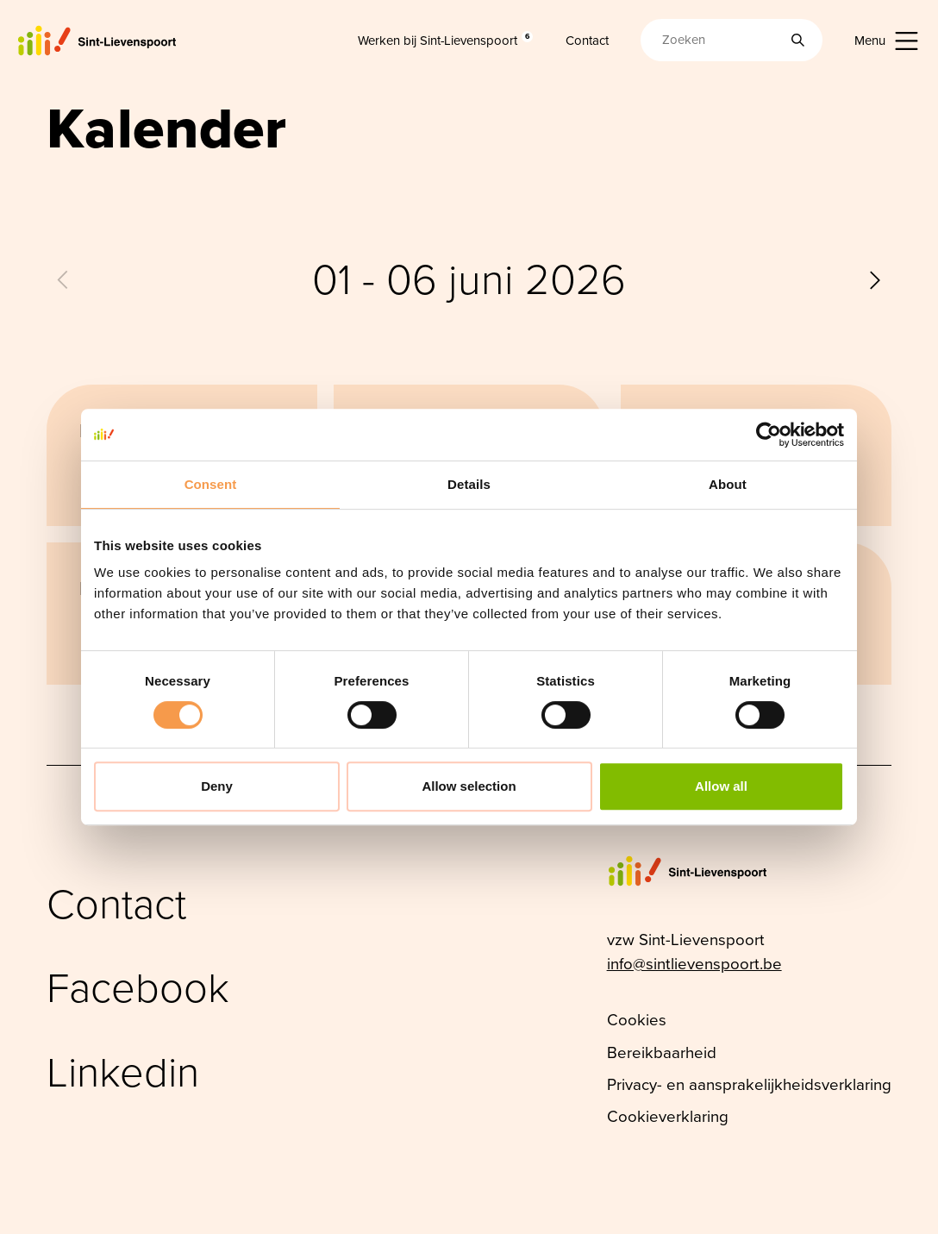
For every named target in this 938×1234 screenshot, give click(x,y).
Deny (217, 786)
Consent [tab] (210, 484)
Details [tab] (469, 484)
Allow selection (469, 786)
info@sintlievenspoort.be (694, 963)
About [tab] (728, 484)
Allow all (721, 786)
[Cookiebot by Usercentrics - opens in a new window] (768, 435)
